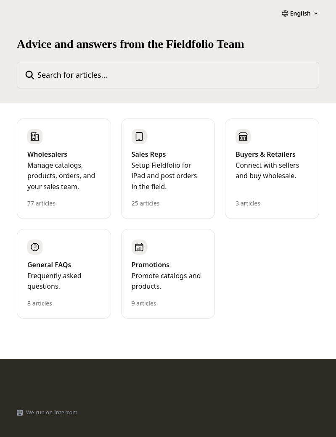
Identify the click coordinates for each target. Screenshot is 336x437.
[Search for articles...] (168, 75)
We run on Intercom (51, 412)
